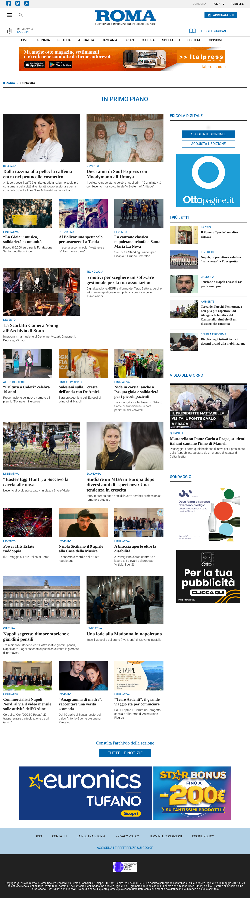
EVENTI (23, 32)
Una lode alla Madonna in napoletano (124, 633)
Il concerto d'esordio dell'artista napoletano (79, 559)
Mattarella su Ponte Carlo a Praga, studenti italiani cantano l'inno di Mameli (208, 441)
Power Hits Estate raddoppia (18, 548)
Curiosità (27, 83)
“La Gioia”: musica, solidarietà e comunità (22, 239)
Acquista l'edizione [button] (208, 144)
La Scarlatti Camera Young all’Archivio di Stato (30, 328)
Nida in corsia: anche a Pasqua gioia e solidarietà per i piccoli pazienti (136, 392)
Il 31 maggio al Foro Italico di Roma (26, 557)
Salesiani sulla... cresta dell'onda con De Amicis (79, 389)
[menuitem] (199, 4)
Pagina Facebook (10, 3)
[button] (7, 13)
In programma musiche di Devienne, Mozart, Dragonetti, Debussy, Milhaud (39, 338)
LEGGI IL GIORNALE (209, 31)
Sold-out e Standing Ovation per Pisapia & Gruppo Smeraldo (135, 254)
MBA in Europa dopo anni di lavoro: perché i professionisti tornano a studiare (124, 498)
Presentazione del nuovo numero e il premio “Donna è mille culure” (26, 399)
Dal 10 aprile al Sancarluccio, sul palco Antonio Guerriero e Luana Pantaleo (80, 718)
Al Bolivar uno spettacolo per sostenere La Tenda (81, 239)
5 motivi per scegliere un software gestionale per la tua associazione (120, 280)
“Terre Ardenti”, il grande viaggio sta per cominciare (137, 701)
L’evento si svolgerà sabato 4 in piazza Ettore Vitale (36, 490)
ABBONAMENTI (223, 15)
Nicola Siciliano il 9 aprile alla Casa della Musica (81, 548)
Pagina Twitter (19, 3)
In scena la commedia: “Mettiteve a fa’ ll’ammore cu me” (81, 249)
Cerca (21, 15)
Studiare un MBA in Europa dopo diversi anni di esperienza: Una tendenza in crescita (120, 485)
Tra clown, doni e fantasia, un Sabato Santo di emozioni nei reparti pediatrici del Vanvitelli (138, 406)
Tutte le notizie (125, 752)
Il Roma (9, 83)
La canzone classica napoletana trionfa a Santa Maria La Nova (137, 242)
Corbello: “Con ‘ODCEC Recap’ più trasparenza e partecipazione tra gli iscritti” (26, 718)
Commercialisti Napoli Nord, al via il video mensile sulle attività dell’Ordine (27, 704)
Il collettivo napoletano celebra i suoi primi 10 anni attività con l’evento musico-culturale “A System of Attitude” (124, 184)
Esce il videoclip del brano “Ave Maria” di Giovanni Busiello (124, 640)
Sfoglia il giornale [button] (208, 134)
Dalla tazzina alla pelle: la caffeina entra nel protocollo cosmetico (37, 174)
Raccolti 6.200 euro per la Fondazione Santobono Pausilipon (27, 249)
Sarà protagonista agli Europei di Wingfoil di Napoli (80, 399)
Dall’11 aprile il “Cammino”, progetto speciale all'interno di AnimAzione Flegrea (137, 714)
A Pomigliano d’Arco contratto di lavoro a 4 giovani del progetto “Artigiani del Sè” (135, 560)
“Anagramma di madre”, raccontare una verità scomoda (80, 704)
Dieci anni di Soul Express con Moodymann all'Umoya (117, 174)
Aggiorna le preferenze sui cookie (125, 848)
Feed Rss (28, 3)
